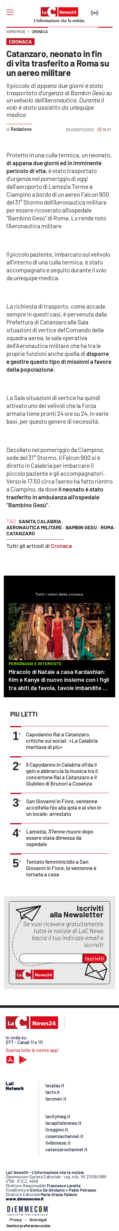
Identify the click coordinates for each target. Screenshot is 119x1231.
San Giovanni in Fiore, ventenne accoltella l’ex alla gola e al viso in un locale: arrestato (63, 807)
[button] (105, 34)
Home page (15, 31)
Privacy (16, 1219)
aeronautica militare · (35, 527)
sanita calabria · (41, 521)
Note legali (38, 1219)
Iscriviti (94, 958)
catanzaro (20, 533)
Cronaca (40, 31)
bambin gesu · (82, 527)
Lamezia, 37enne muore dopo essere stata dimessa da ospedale (59, 837)
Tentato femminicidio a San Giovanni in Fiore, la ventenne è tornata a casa (61, 867)
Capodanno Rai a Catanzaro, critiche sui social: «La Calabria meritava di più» (62, 740)
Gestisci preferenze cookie (28, 1225)
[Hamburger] (10, 12)
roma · (108, 527)
